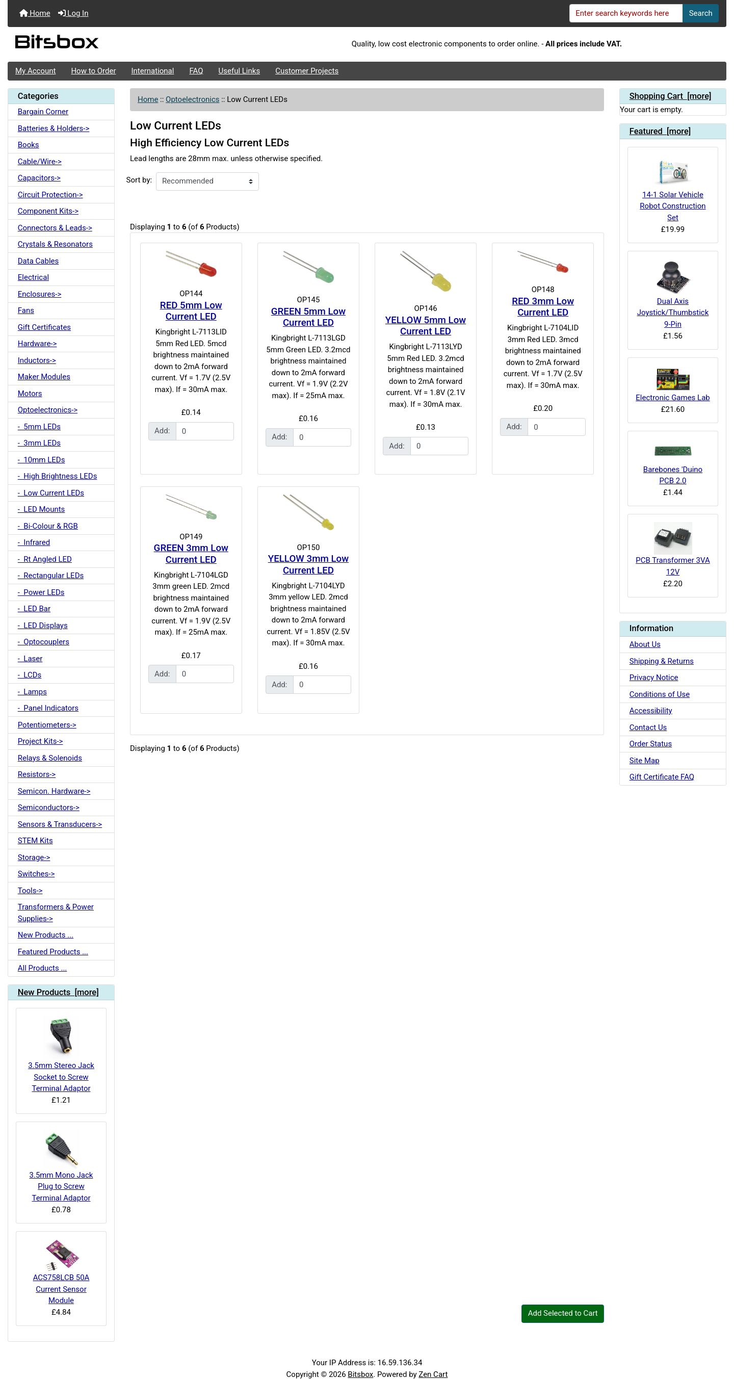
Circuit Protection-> (50, 194)
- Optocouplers (43, 641)
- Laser (30, 658)
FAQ (196, 70)
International (152, 70)
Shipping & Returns (662, 661)
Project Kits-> (40, 741)
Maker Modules (44, 376)
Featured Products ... (53, 951)
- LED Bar (34, 608)
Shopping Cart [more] (671, 96)
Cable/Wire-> (40, 161)
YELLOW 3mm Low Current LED (308, 564)
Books (28, 144)
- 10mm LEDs (41, 459)
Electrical (33, 277)
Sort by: (139, 180)
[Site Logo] (127, 44)
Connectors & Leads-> (55, 227)
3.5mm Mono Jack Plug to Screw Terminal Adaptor (61, 1166)
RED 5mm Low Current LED (191, 311)
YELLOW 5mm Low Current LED (425, 326)
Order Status (651, 743)
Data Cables (38, 261)
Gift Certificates (44, 327)
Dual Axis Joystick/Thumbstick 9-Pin (673, 294)
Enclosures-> (40, 294)
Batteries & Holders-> (54, 128)
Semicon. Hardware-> (54, 791)
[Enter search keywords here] (626, 13)
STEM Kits (35, 840)
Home (34, 13)
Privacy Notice (654, 677)
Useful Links (239, 70)
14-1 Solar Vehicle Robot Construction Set (672, 188)
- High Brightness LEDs (57, 476)
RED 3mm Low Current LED (543, 307)
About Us (645, 644)
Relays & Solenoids (50, 758)
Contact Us (648, 727)
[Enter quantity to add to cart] (205, 431)
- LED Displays (43, 625)
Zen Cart (433, 1374)
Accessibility (651, 710)
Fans (26, 310)
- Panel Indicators (48, 708)
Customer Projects (306, 70)
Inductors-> (37, 360)
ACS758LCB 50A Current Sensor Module (61, 1272)
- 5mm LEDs (39, 426)
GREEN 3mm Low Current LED (191, 553)
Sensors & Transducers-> (60, 824)
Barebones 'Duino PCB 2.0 (672, 462)
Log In (73, 13)
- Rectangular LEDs (51, 575)
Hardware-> (37, 343)
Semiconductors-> (49, 807)
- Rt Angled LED (45, 559)
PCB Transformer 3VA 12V (673, 549)
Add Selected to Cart (563, 1313)
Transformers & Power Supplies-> (56, 912)
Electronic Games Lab (673, 384)
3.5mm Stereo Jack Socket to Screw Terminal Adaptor (61, 1054)
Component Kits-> (48, 211)
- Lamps (32, 691)
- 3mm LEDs (39, 443)
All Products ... (42, 968)
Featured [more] (660, 131)
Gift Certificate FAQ (662, 777)
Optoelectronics (192, 99)
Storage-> (34, 857)
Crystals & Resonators (55, 244)
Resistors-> (37, 774)
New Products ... (45, 935)
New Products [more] (58, 992)
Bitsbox (360, 1374)
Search (701, 13)
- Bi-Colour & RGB (48, 526)
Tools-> (30, 890)
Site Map (645, 760)
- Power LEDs (41, 592)
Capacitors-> (39, 178)
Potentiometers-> (47, 725)
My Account (35, 70)
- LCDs (30, 675)
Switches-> (36, 873)
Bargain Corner (43, 111)
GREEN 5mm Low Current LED (308, 317)
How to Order (93, 70)
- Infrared (34, 542)
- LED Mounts (41, 509)
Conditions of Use (660, 694)
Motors (30, 393)
